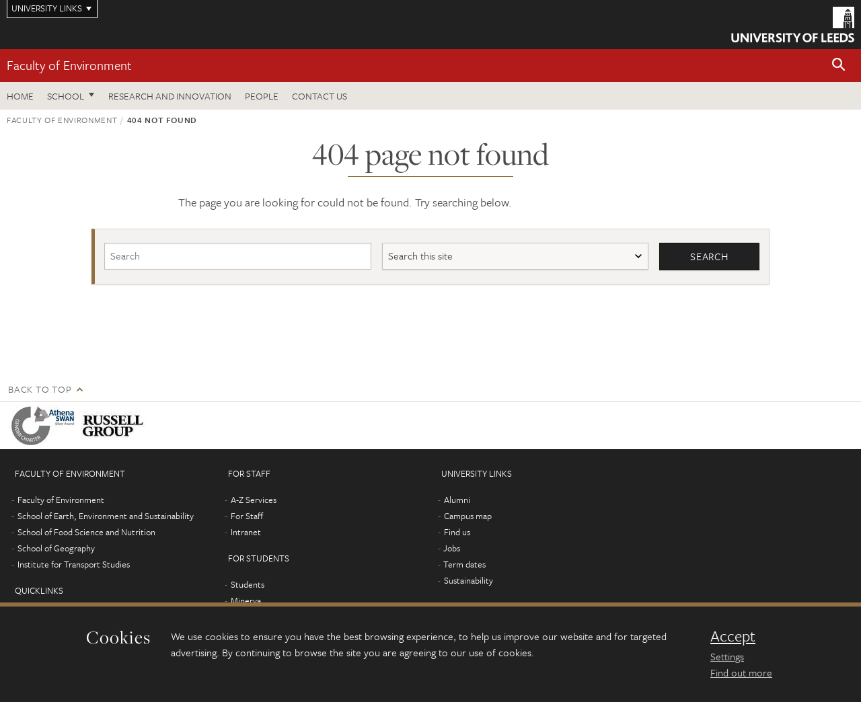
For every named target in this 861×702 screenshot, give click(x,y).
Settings (727, 656)
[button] (838, 65)
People (261, 96)
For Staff (247, 515)
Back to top (39, 389)
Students (247, 584)
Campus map (468, 515)
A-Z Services (253, 499)
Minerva (246, 600)
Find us (457, 532)
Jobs (451, 548)
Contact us (319, 96)
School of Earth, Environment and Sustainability (105, 515)
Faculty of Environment (69, 65)
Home (20, 96)
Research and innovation (169, 96)
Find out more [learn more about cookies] (741, 672)
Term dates (464, 564)
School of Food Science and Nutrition (86, 532)
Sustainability (468, 580)
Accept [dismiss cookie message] (732, 636)
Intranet (246, 532)
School (65, 96)
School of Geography (56, 548)
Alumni (457, 499)
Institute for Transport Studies (73, 564)
